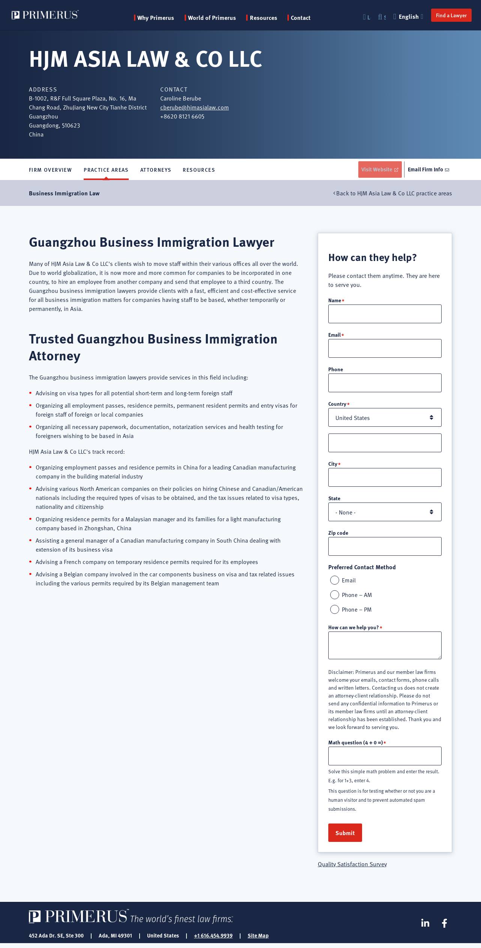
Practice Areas (106, 170)
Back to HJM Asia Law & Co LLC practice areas (394, 194)
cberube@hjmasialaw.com (194, 107)
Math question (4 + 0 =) (355, 746)
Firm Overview (50, 170)
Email (334, 336)
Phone (335, 371)
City (332, 466)
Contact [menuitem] (303, 18)
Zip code (338, 535)
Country (337, 406)
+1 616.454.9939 (213, 940)
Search (381, 17)
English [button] (405, 16)
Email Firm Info (424, 170)
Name (334, 301)
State (334, 501)
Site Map (258, 940)
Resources (199, 170)
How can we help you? (353, 631)
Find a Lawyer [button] (447, 15)
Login (365, 17)
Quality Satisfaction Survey (352, 868)
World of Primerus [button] (214, 18)
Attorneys (155, 170)
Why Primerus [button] (158, 18)
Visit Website (373, 170)
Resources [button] (266, 18)
